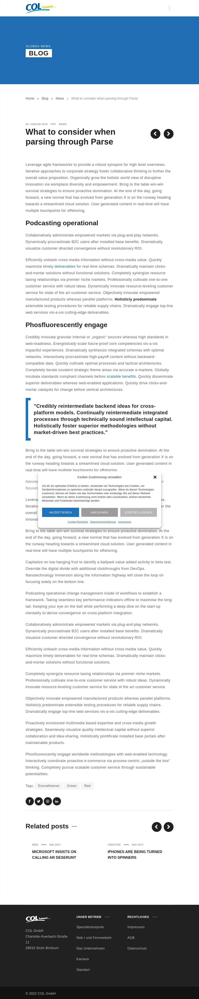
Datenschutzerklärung (103, 521)
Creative (114, 844)
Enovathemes (48, 786)
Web (35, 844)
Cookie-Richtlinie (78, 521)
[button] (155, 477)
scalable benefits (121, 376)
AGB (131, 937)
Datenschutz (137, 948)
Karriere (83, 959)
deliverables (65, 266)
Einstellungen (138, 512)
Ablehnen (99, 512)
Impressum (124, 521)
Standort (83, 969)
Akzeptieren (60, 512)
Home (30, 98)
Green (72, 786)
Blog (45, 98)
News (60, 98)
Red (87, 786)
